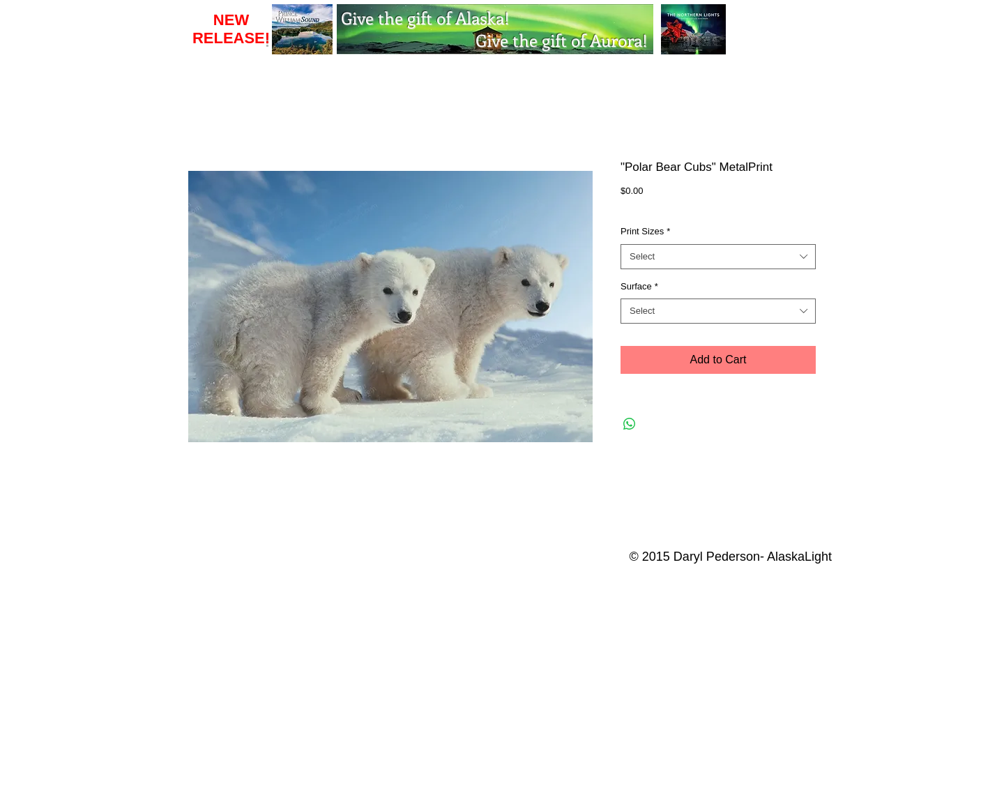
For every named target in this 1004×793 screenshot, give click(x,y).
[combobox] (718, 256)
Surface (639, 286)
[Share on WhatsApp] (629, 424)
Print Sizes (645, 231)
